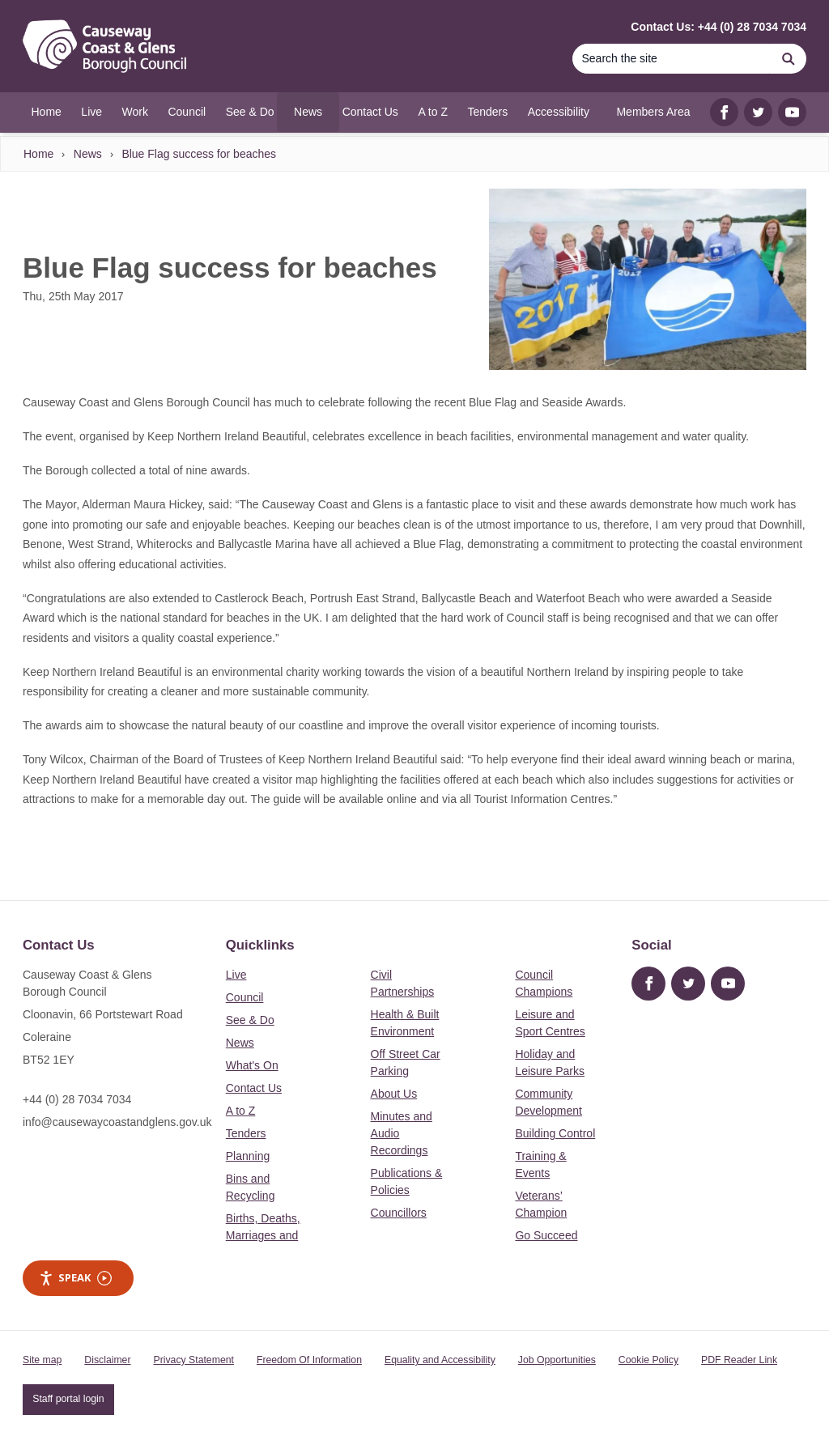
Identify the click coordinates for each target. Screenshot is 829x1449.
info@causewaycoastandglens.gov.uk (117, 1121)
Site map (42, 1360)
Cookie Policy (648, 1360)
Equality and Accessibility (440, 1360)
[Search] (671, 59)
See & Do (250, 1019)
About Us (394, 1093)
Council (245, 997)
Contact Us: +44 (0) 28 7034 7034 (718, 26)
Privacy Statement (194, 1360)
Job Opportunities (557, 1360)
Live (236, 974)
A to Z (241, 1110)
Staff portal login (68, 1398)
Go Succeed (546, 1235)
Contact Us (254, 1087)
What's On (252, 1065)
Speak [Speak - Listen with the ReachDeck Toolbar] (75, 1277)
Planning (248, 1155)
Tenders (246, 1133)
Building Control (555, 1133)
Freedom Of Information (309, 1360)
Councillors (399, 1212)
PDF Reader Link (739, 1360)
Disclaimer (107, 1360)
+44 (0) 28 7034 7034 (77, 1099)
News (88, 153)
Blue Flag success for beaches (198, 153)
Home (38, 153)
